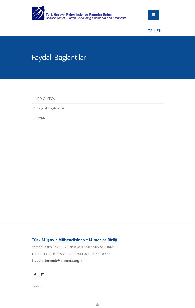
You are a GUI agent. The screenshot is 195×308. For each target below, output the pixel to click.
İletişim (37, 285)
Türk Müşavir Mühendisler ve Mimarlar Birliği (75, 239)
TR (150, 30)
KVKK (41, 118)
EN (159, 30)
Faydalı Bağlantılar (50, 108)
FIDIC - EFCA (46, 98)
